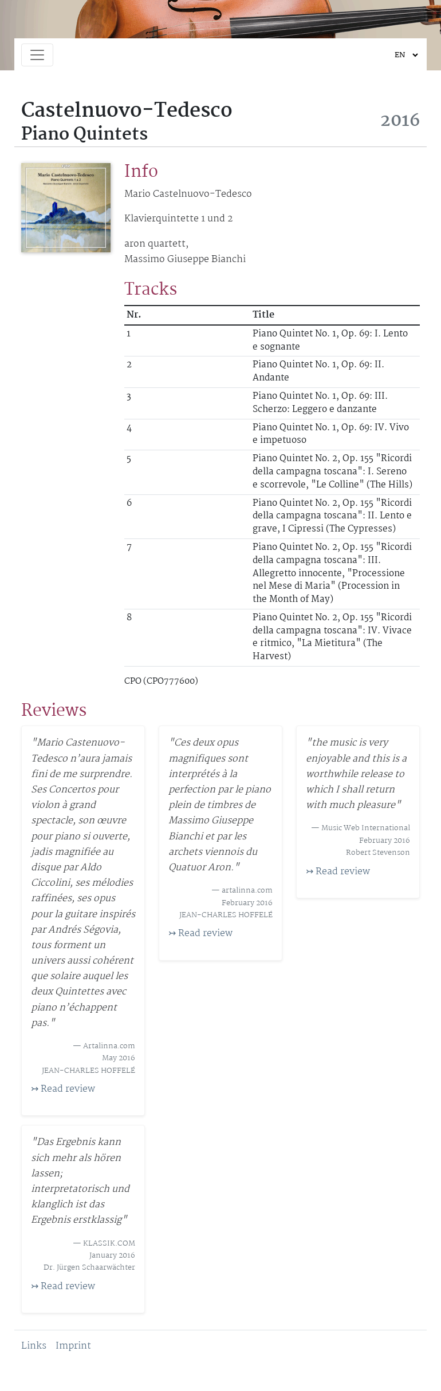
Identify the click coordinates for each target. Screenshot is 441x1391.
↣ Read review (63, 1089)
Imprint (73, 1346)
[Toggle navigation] (37, 54)
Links (33, 1346)
